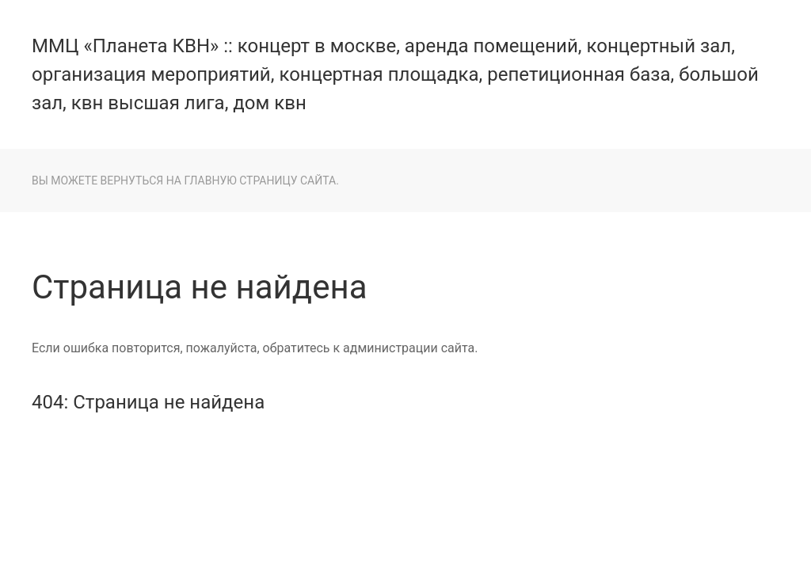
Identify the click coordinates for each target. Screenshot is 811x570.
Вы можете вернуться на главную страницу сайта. (185, 180)
